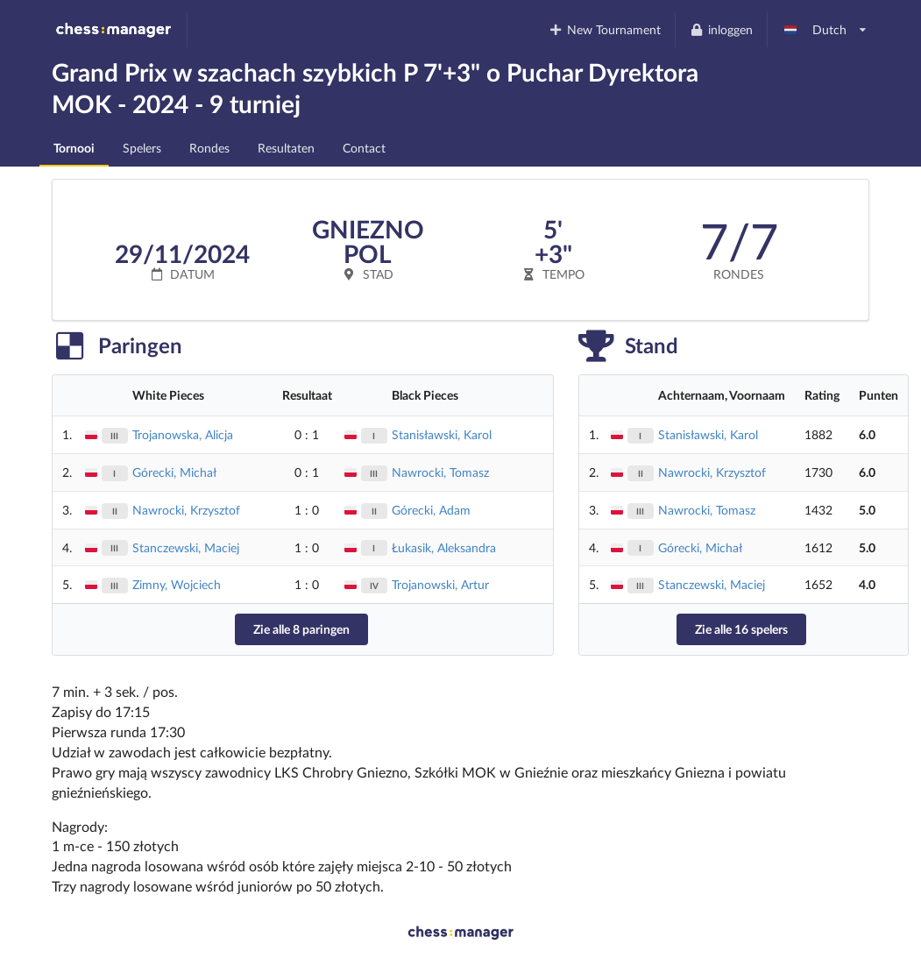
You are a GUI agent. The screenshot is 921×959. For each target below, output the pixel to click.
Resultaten (286, 147)
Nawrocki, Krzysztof (186, 509)
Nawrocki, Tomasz (440, 472)
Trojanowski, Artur (440, 584)
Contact (364, 147)
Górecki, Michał (174, 472)
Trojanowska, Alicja (182, 434)
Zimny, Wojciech (176, 584)
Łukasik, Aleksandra (444, 547)
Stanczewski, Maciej (185, 547)
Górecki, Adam (431, 509)
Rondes (209, 147)
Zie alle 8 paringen (301, 629)
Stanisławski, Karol (442, 434)
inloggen (721, 29)
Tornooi (74, 147)
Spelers (142, 147)
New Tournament (605, 29)
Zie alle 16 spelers (741, 629)
